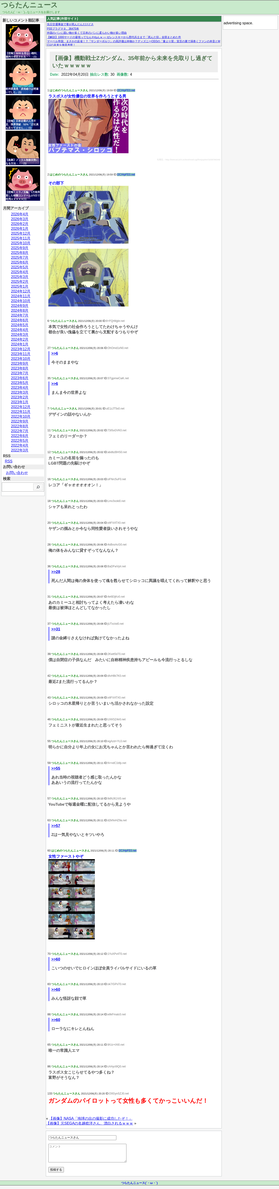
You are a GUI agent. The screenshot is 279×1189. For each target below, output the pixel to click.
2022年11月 (20, 412)
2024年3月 (20, 335)
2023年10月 (20, 359)
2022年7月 (20, 431)
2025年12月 (20, 233)
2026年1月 (20, 229)
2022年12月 (20, 407)
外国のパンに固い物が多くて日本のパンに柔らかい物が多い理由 (87, 32)
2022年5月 (20, 441)
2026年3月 (20, 219)
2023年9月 (20, 363)
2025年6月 (20, 262)
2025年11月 (20, 238)
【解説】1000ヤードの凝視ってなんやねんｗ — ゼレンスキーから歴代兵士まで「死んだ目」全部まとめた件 (114, 37)
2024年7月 (20, 315)
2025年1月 (20, 286)
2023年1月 (20, 402)
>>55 (55, 768)
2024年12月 (20, 291)
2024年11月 (20, 296)
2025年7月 (20, 257)
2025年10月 (20, 243)
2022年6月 (20, 436)
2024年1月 (20, 344)
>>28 (55, 572)
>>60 (55, 959)
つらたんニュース (29, 5)
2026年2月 (20, 224)
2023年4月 (20, 388)
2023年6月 (20, 378)
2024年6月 (20, 320)
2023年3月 (20, 392)
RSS (8, 461)
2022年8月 (20, 426)
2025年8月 (20, 253)
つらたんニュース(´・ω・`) (139, 1186)
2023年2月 (20, 397)
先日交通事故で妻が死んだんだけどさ (70, 24)
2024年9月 (20, 306)
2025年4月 (20, 272)
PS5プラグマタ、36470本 (63, 28)
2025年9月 (20, 248)
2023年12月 (20, 349)
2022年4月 (20, 445)
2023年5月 (20, 383)
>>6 (54, 353)
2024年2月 (20, 339)
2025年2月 (20, 282)
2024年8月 (20, 310)
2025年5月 (20, 267)
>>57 (55, 826)
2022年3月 (20, 450)
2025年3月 (20, 277)
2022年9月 (20, 421)
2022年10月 (20, 416)
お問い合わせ (17, 473)
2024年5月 (20, 325)
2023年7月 (20, 373)
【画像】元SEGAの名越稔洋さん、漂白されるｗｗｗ (89, 1123)
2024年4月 (20, 330)
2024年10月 (20, 301)
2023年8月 (20, 368)
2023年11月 (20, 354)
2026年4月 (20, 214)
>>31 (55, 629)
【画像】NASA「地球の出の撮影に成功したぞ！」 (90, 1118)
